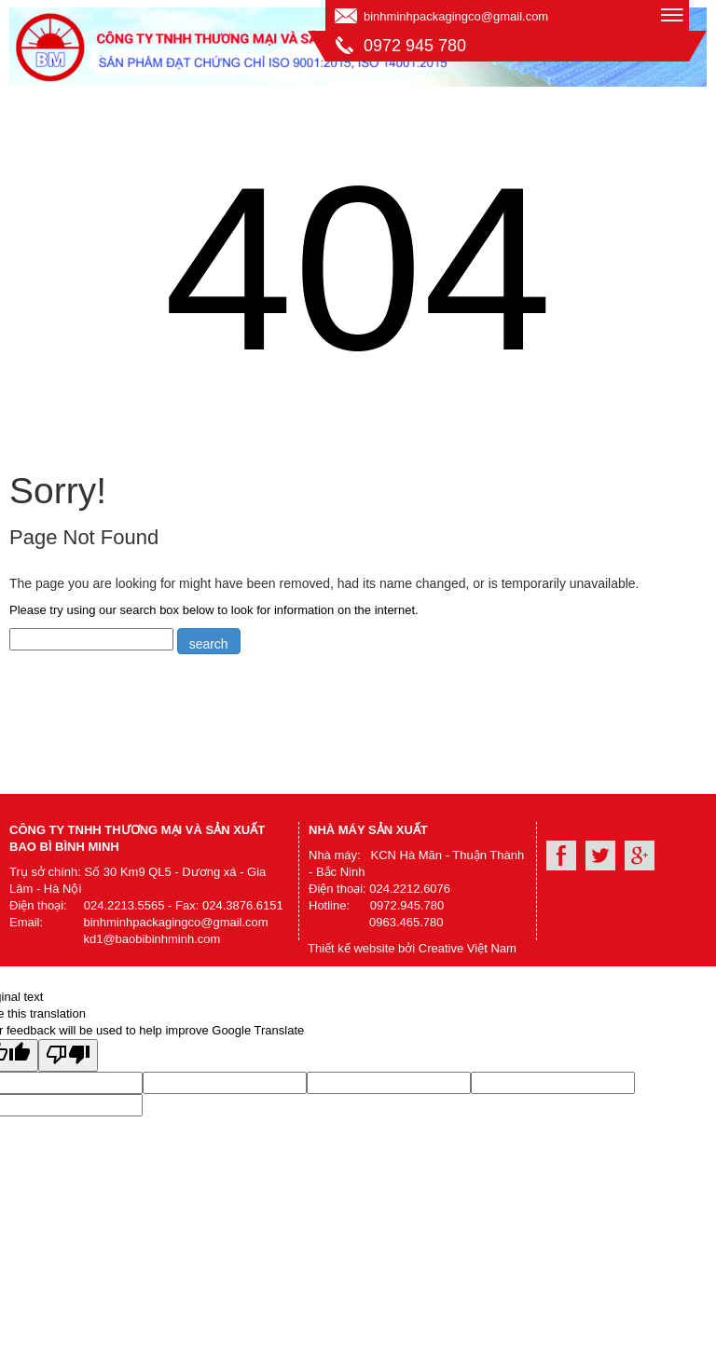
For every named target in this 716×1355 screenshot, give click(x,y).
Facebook (561, 855)
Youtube (600, 855)
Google (639, 855)
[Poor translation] (68, 1055)
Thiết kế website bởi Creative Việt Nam (412, 948)
